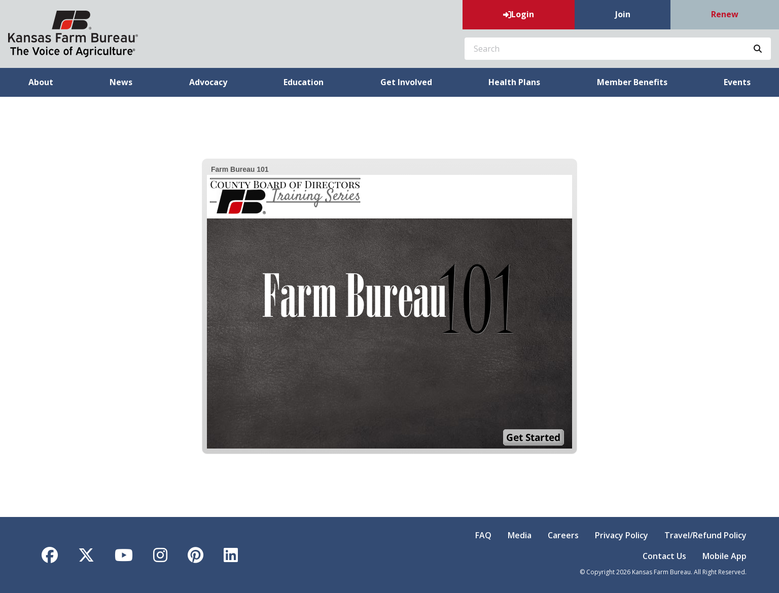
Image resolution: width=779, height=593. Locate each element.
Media (520, 535)
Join (622, 14)
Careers (563, 535)
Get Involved (406, 82)
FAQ (483, 535)
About (40, 82)
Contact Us (664, 556)
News (121, 82)
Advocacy (208, 82)
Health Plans (514, 82)
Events (737, 82)
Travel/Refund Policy (705, 535)
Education (304, 82)
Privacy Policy (621, 535)
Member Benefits (632, 82)
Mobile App (724, 556)
